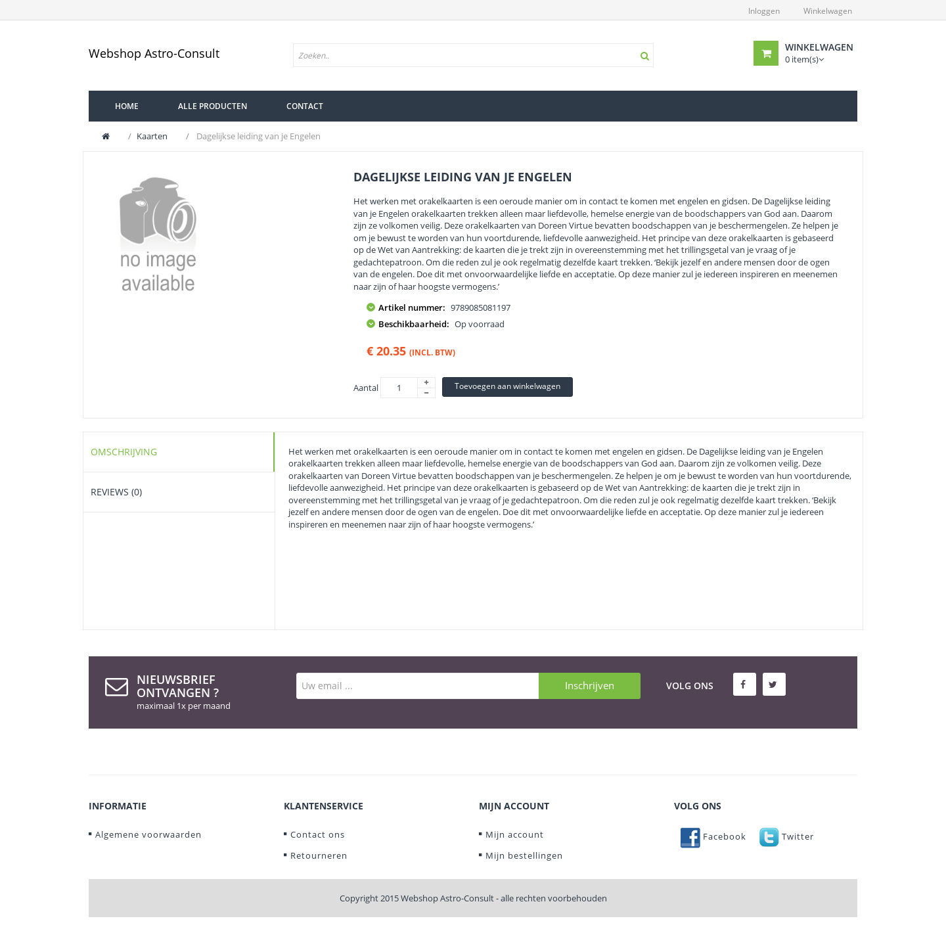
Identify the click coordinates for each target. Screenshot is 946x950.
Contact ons (317, 834)
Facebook (713, 836)
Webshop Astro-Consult (154, 53)
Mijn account (514, 834)
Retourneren (319, 855)
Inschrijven (589, 685)
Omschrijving (124, 451)
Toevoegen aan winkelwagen (507, 386)
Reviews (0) (116, 492)
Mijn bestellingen (524, 855)
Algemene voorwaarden (148, 834)
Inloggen (764, 10)
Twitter (786, 836)
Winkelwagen (827, 10)
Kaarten (152, 136)
